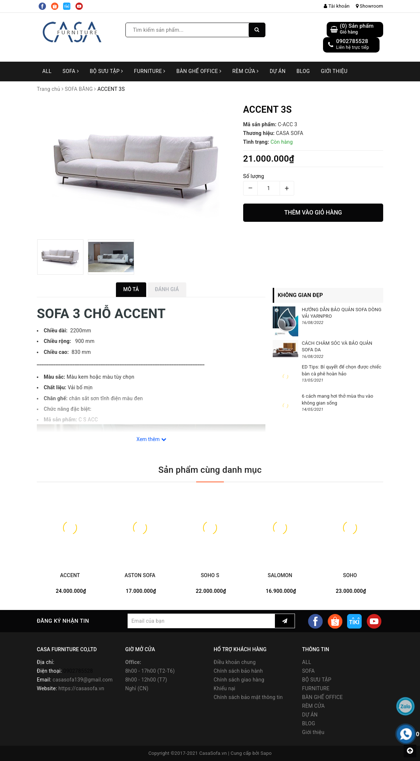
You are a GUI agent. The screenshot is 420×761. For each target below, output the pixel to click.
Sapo (266, 753)
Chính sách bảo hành (238, 671)
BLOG (303, 71)
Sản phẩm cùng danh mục (209, 470)
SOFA (70, 71)
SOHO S (210, 575)
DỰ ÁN (278, 71)
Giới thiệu (334, 71)
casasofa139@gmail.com (82, 680)
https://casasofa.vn (81, 688)
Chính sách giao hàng (239, 680)
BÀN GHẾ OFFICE (198, 71)
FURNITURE (150, 71)
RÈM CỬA (245, 71)
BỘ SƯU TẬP (106, 71)
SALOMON (280, 575)
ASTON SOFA (140, 575)
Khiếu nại (225, 688)
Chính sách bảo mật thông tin (248, 697)
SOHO (350, 575)
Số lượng (253, 176)
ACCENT (70, 575)
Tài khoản (337, 6)
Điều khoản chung (235, 662)
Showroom (369, 6)
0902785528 (352, 41)
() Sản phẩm (357, 29)
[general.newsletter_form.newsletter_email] (201, 621)
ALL (46, 71)
